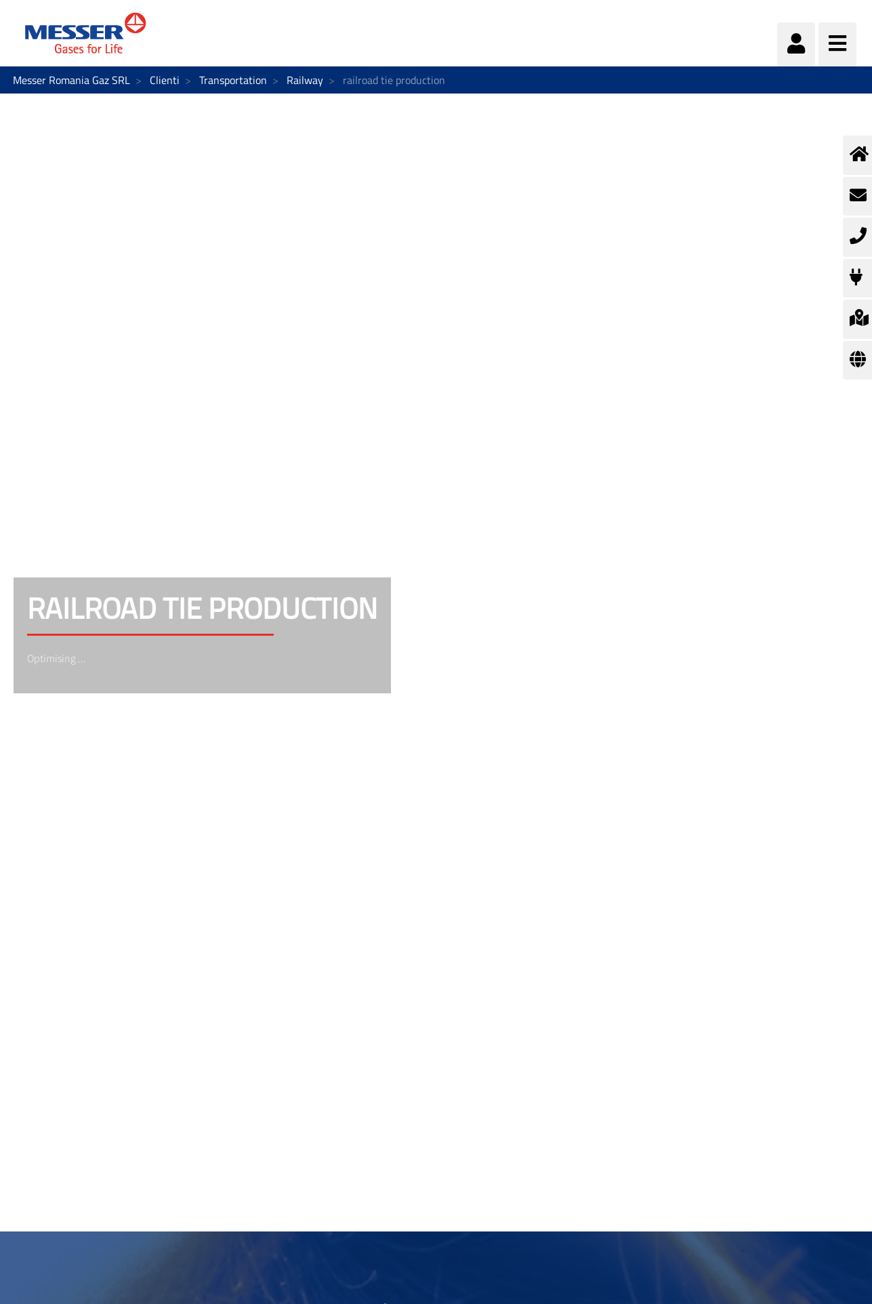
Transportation (233, 80)
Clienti (165, 80)
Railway (305, 80)
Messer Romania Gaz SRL (71, 80)
